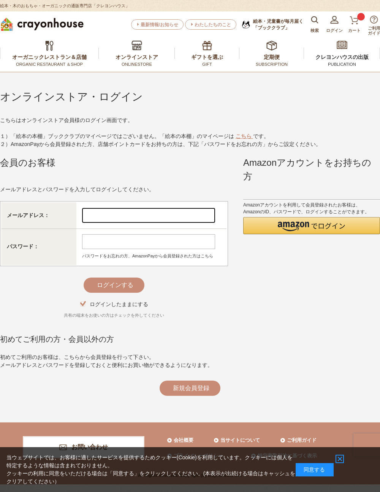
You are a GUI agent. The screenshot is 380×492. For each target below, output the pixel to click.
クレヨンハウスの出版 (342, 57)
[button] (311, 225)
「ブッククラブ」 (278, 24)
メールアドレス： (28, 215)
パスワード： (23, 246)
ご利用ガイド (302, 440)
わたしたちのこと (213, 24)
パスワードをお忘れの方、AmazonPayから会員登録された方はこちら (147, 256)
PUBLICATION (342, 64)
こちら (244, 136)
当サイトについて (240, 440)
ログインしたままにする (119, 304)
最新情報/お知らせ (159, 24)
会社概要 (183, 440)
